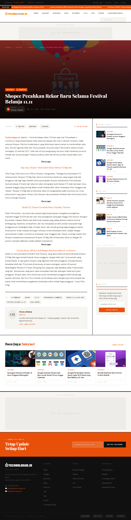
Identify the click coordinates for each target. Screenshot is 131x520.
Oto (85, 13)
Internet (76, 13)
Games (75, 474)
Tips (93, 13)
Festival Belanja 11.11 (16, 302)
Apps (66, 13)
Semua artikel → (119, 345)
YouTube (109, 516)
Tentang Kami (97, 3)
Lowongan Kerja (115, 13)
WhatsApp (32, 126)
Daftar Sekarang (115, 444)
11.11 (37, 297)
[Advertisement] (65, 68)
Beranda (8, 47)
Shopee (27, 297)
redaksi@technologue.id (16, 488)
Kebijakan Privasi (108, 487)
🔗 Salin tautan (80, 126)
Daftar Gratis (112, 310)
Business (57, 13)
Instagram (85, 516)
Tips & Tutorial (78, 479)
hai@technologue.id (14, 491)
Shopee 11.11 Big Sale (75, 297)
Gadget (45, 13)
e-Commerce (31, 47)
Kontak (123, 3)
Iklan (116, 3)
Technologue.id (12, 137)
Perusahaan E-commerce (53, 297)
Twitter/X (98, 516)
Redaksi (108, 3)
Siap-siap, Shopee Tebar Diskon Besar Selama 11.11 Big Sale (46, 167)
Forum (101, 13)
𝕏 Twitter (20, 126)
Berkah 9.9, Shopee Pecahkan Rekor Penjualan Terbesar (46, 207)
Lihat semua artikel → (28, 324)
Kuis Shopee (35, 302)
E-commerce (16, 297)
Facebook (45, 126)
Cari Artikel (77, 487)
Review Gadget (79, 470)
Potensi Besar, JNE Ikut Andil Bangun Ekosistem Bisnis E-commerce (46, 250)
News (36, 13)
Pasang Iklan (107, 483)
